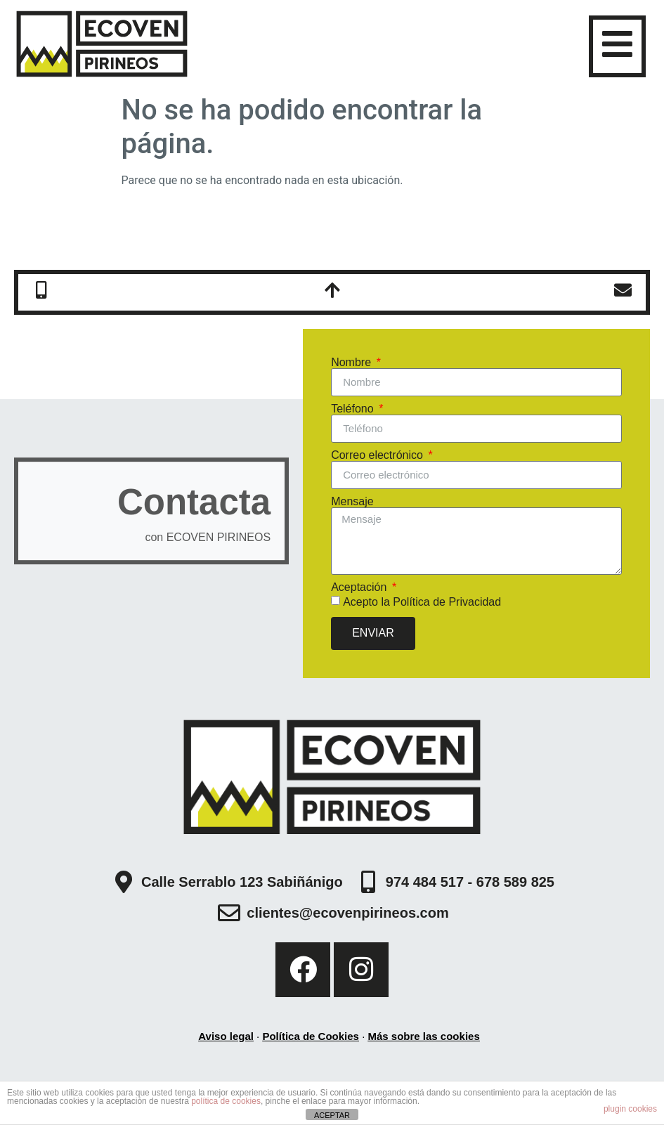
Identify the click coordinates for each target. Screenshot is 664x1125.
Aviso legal (226, 1036)
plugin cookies (630, 1109)
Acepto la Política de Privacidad (422, 601)
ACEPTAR (332, 1115)
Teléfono (354, 409)
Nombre (352, 362)
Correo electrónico (378, 455)
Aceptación (360, 587)
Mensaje (352, 501)
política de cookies (226, 1101)
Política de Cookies (310, 1036)
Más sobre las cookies (423, 1036)
